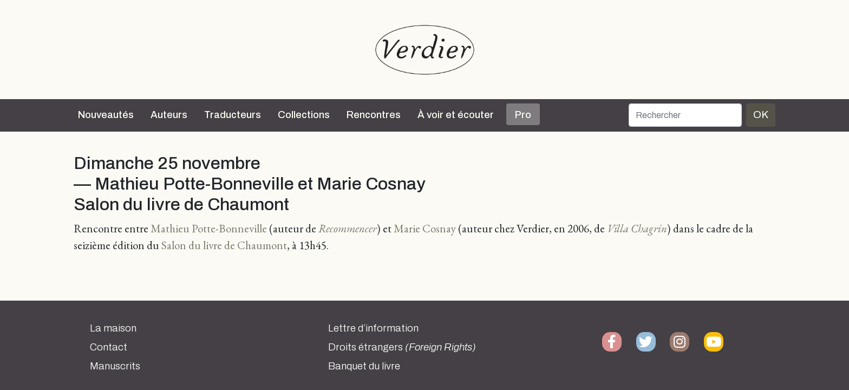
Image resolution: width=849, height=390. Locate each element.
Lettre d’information (373, 328)
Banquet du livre (364, 366)
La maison (113, 328)
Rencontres (374, 114)
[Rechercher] (685, 115)
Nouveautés (106, 114)
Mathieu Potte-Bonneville (209, 228)
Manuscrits (115, 366)
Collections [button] (304, 114)
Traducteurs (232, 114)
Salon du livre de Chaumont (224, 245)
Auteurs (169, 114)
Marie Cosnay (425, 228)
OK (760, 114)
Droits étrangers (402, 347)
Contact (108, 347)
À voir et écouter (455, 114)
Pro (523, 114)
